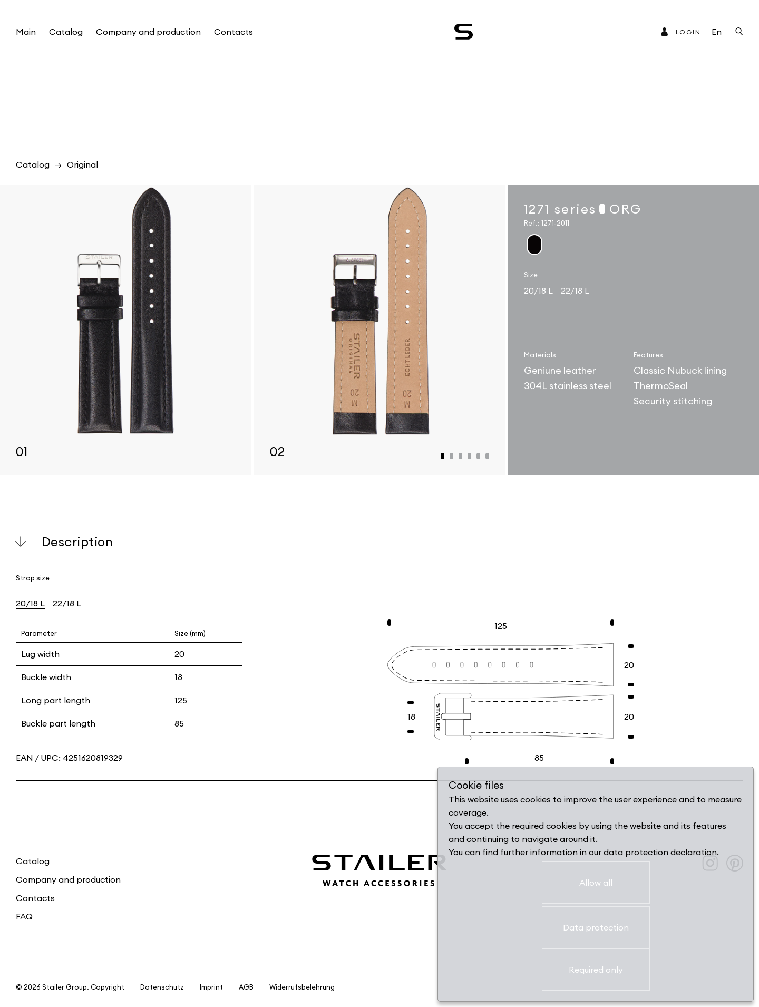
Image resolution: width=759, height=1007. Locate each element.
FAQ (24, 916)
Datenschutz (162, 987)
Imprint (211, 987)
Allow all (595, 882)
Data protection (596, 927)
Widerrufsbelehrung (302, 987)
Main (26, 31)
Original (82, 164)
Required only (596, 969)
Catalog (66, 31)
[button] (442, 456)
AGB (246, 987)
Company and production (148, 31)
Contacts (233, 31)
